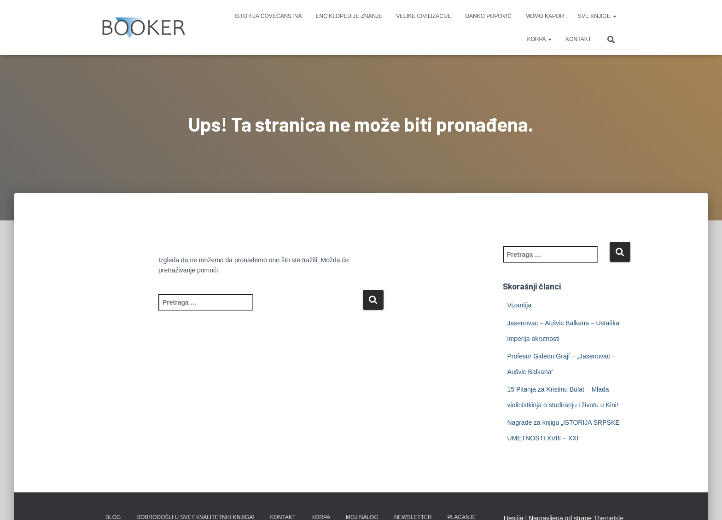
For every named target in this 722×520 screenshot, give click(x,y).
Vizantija (519, 305)
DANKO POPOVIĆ (488, 16)
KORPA (539, 39)
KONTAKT (578, 39)
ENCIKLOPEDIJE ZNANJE (349, 16)
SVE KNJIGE (597, 16)
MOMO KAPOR (544, 16)
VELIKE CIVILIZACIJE (423, 16)
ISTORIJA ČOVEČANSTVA (268, 16)
